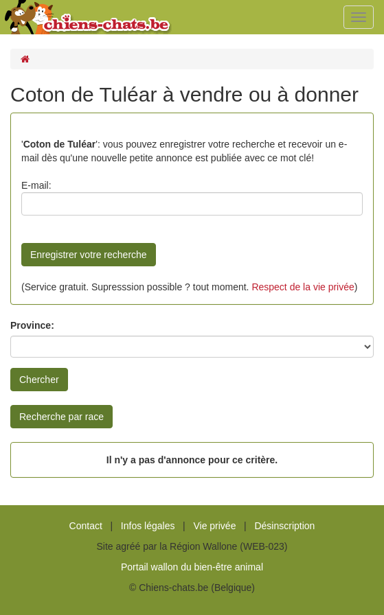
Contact (85, 525)
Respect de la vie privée (302, 286)
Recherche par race (61, 416)
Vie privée (214, 525)
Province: (32, 325)
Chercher (39, 379)
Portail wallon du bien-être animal (192, 566)
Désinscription (284, 525)
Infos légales (148, 525)
